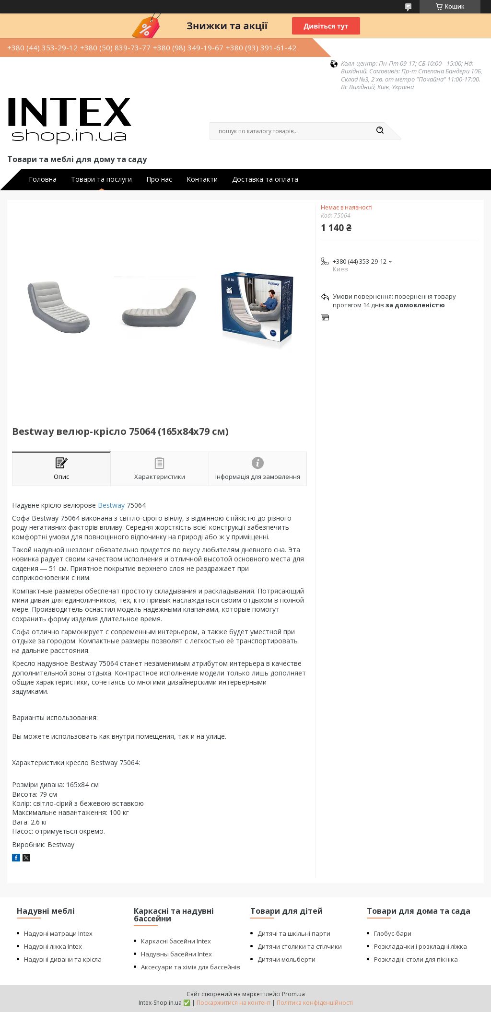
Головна (43, 179)
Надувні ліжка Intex (53, 946)
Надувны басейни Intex (176, 954)
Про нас (159, 179)
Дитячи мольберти (286, 959)
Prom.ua (293, 994)
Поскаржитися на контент (233, 1003)
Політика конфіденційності (315, 1003)
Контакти (202, 179)
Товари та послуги (101, 179)
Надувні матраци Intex (58, 933)
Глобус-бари (392, 933)
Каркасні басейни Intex (176, 941)
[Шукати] (379, 131)
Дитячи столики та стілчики (299, 946)
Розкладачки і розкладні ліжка (420, 946)
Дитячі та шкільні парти (293, 933)
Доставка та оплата (265, 179)
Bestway (111, 505)
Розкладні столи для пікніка (416, 959)
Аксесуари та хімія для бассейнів (190, 967)
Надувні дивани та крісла (63, 959)
